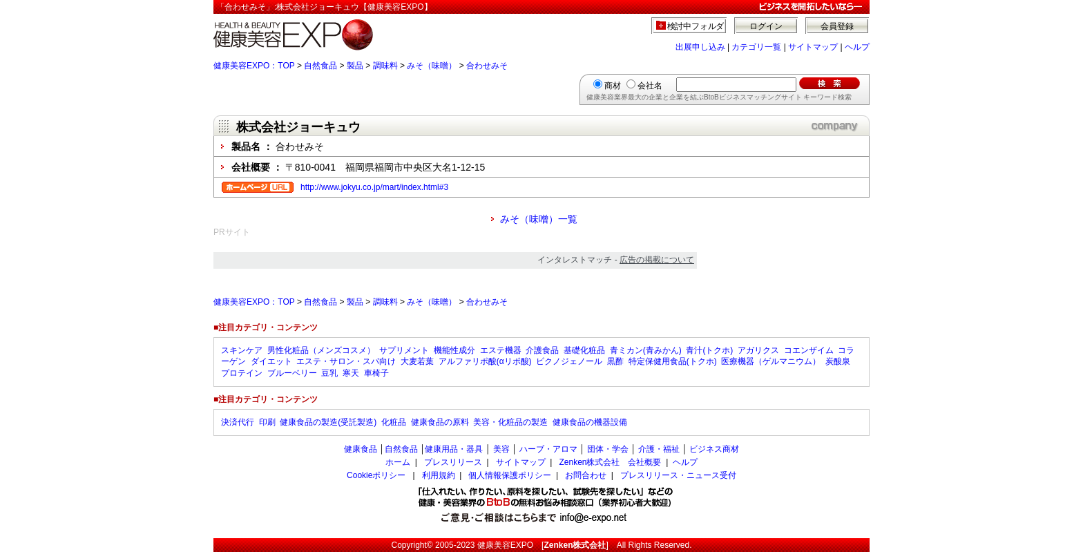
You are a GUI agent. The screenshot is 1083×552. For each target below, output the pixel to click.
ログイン (766, 26)
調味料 (385, 65)
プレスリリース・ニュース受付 (678, 475)
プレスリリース (453, 462)
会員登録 (837, 26)
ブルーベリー (292, 373)
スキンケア (241, 350)
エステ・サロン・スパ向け (346, 361)
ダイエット (271, 361)
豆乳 (329, 373)
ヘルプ (857, 47)
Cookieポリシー (376, 475)
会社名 (650, 86)
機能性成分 (454, 350)
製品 (355, 65)
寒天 (351, 373)
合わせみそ (487, 65)
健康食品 (360, 449)
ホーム (397, 462)
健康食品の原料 (440, 422)
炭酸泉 (837, 361)
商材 (612, 86)
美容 (501, 449)
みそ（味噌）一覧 (538, 219)
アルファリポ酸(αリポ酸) (485, 361)
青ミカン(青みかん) (646, 350)
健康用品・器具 (454, 449)
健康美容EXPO (505, 545)
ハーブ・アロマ (548, 449)
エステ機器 (500, 350)
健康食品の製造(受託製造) (328, 422)
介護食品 (542, 350)
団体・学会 (608, 449)
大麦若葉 (417, 361)
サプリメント (404, 350)
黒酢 (615, 361)
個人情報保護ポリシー (509, 475)
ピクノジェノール (569, 361)
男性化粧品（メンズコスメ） (321, 350)
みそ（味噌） (432, 65)
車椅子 (376, 373)
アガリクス (758, 350)
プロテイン (241, 373)
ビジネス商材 (714, 449)
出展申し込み (700, 47)
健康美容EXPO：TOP (254, 65)
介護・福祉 (659, 449)
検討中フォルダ (696, 26)
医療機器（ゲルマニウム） (771, 361)
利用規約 (438, 475)
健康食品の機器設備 (590, 422)
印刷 (267, 422)
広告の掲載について (657, 260)
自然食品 (320, 65)
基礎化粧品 (584, 350)
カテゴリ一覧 (756, 47)
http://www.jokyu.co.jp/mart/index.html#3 (374, 187)
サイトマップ (813, 47)
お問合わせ (585, 475)
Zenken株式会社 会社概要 (610, 462)
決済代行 (237, 422)
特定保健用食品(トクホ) (673, 361)
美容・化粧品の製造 (510, 422)
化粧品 (393, 422)
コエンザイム (809, 350)
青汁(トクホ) (709, 350)
